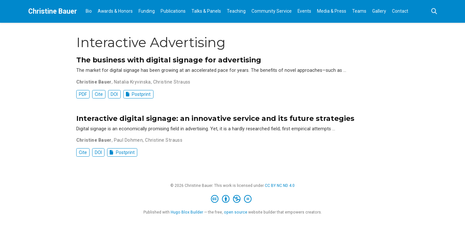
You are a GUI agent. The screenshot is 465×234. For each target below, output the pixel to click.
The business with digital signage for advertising (168, 60)
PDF (83, 94)
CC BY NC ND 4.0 (280, 185)
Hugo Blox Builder (187, 212)
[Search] (434, 11)
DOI (114, 94)
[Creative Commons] (232, 199)
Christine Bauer (52, 11)
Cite (99, 94)
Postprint (138, 94)
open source (235, 212)
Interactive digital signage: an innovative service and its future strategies (215, 118)
